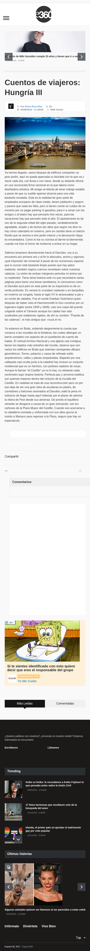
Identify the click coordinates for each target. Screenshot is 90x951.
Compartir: (12, 456)
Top (78, 935)
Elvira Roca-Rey (33, 106)
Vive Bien (49, 924)
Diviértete (30, 924)
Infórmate (12, 924)
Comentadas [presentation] (65, 703)
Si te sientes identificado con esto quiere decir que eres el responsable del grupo (41, 668)
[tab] (25, 703)
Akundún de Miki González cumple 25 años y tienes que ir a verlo (42, 56)
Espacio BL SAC (12, 944)
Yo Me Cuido (27, 681)
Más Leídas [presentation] (25, 703)
